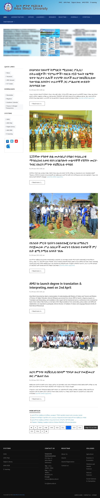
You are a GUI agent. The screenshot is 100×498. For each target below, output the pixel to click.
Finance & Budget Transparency (11, 107)
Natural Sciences (89, 474)
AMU (5, 17)
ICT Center (10, 84)
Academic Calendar (12, 102)
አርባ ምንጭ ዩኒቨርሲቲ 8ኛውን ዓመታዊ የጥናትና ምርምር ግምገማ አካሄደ (53, 420)
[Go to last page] (46, 431)
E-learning (93, 2)
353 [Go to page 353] (74, 428)
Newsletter (10, 95)
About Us (64, 454)
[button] (6, 42)
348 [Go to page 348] (46, 428)
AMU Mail (67, 2)
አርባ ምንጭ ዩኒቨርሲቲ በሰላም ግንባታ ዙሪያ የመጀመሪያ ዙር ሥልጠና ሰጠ (62, 374)
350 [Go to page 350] (57, 428)
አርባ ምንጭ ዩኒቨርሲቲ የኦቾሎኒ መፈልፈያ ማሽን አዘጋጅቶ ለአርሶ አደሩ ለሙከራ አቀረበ (57, 415)
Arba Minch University (18, 494)
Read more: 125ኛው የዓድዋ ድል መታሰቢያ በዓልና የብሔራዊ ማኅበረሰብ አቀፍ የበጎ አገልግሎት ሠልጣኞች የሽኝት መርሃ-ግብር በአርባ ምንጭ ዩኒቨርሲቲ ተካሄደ (38, 182)
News (8, 73)
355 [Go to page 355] (32, 431)
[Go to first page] (31, 427)
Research (52, 17)
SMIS (60, 2)
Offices (31, 17)
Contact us (65, 465)
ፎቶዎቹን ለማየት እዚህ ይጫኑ (86, 98)
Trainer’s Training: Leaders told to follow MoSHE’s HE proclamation (54, 422)
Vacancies (9, 76)
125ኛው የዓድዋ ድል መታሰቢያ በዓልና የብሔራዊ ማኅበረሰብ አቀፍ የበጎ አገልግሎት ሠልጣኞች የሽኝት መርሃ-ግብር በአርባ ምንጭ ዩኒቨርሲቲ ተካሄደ (63, 160)
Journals (74, 17)
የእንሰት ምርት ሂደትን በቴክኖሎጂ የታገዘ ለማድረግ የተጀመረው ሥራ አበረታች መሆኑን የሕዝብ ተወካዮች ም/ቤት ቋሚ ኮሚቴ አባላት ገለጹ (62, 247)
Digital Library (76, 2)
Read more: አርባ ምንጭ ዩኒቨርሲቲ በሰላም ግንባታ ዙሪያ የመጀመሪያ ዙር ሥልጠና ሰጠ (38, 399)
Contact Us (87, 495)
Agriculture (89, 454)
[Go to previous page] (35, 427)
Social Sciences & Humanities (91, 480)
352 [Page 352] (68, 428)
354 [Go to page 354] (80, 428)
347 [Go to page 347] (40, 428)
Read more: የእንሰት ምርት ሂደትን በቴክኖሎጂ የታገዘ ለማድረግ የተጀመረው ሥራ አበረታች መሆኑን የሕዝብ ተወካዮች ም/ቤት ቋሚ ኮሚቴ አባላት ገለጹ (38, 271)
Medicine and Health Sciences (90, 466)
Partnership (8, 22)
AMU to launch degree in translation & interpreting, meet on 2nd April (55, 285)
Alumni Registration (67, 462)
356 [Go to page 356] (37, 431)
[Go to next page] (42, 431)
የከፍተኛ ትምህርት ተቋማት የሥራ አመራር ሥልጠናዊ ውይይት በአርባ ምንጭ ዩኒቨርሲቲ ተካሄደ (59, 417)
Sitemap (94, 495)
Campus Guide (78, 495)
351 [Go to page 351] (63, 428)
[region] (50, 42)
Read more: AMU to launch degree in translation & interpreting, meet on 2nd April (38, 311)
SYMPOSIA (86, 17)
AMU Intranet (10, 80)
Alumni (63, 458)
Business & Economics (90, 459)
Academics (40, 17)
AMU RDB (85, 2)
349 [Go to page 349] (51, 428)
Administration (17, 17)
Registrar (62, 17)
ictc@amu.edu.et (50, 483)
